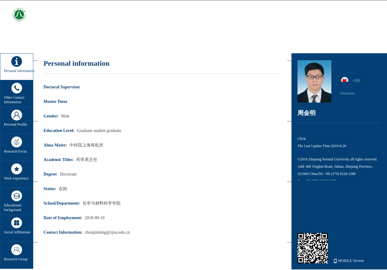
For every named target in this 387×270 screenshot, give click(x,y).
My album (322, 37)
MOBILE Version (349, 260)
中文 (370, 15)
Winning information (177, 37)
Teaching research (129, 37)
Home (50, 37)
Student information (282, 37)
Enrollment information (230, 37)
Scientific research (85, 37)
